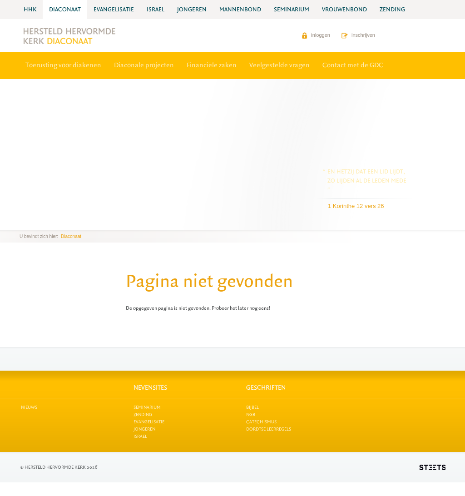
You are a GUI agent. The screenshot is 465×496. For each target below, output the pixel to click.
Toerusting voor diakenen (63, 65)
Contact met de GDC (352, 65)
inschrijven (358, 35)
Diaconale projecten (144, 65)
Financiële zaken (212, 65)
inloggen (316, 35)
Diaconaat (71, 236)
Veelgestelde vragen (279, 65)
